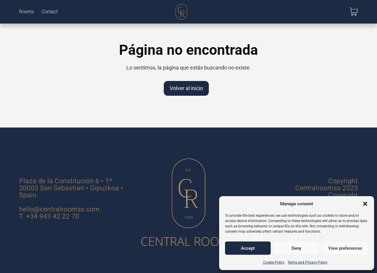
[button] (365, 204)
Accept (248, 248)
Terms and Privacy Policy (307, 262)
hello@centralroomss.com (59, 209)
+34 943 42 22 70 (52, 216)
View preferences (345, 248)
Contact (50, 11)
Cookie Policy (274, 262)
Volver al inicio (186, 88)
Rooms (26, 11)
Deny (296, 248)
